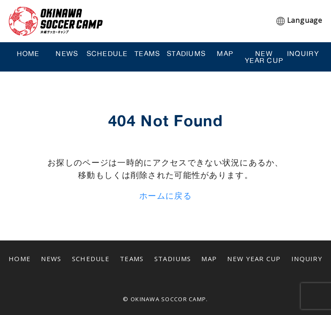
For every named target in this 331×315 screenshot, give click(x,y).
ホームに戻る (165, 195)
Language (304, 20)
